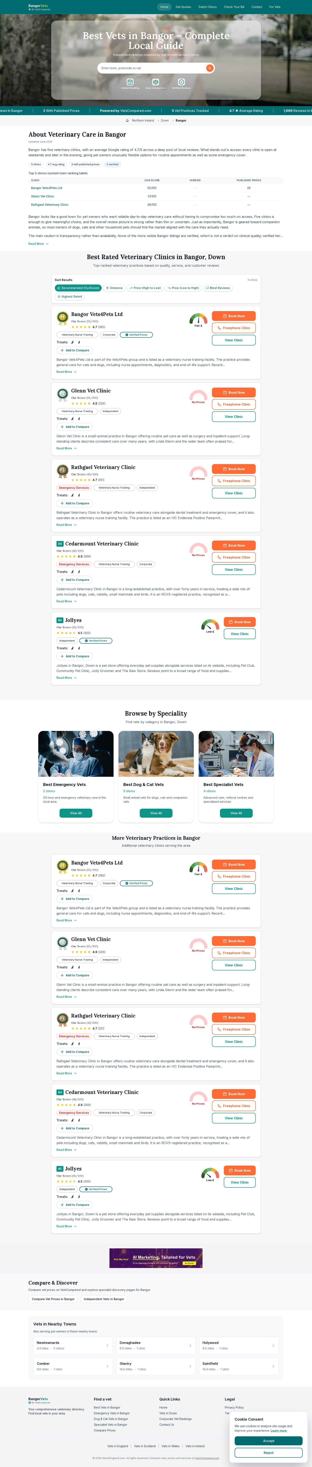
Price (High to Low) (145, 288)
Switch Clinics (207, 7)
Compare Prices (105, 1430)
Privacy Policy (234, 1407)
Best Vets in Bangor (107, 1407)
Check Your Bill (234, 7)
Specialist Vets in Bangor (110, 1424)
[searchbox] (152, 68)
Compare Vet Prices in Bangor (53, 1299)
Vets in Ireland (195, 1446)
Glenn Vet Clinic (42, 196)
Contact (257, 7)
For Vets (274, 7)
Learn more (279, 1430)
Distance (114, 288)
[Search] (210, 68)
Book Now (234, 316)
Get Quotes (183, 7)
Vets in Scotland (145, 1446)
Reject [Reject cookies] (269, 1453)
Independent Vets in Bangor (104, 1299)
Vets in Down (168, 1413)
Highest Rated (69, 296)
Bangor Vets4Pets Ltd (46, 188)
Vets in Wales (171, 1446)
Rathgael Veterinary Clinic (49, 204)
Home (164, 7)
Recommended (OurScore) (78, 288)
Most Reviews (218, 288)
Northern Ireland (143, 120)
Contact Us (166, 1424)
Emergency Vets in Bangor (112, 1413)
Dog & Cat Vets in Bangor (111, 1419)
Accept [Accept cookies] (268, 1441)
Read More (38, 243)
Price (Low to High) (183, 288)
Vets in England (117, 1446)
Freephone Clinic (236, 329)
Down (165, 120)
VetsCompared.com (207, 1458)
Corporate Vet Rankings (175, 1419)
